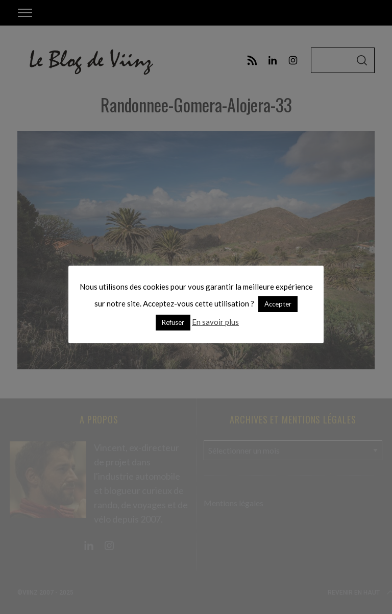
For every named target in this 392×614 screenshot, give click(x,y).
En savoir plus (215, 321)
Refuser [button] (173, 322)
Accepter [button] (277, 304)
